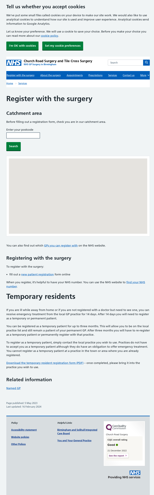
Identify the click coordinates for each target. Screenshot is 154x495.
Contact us (128, 75)
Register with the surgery (20, 75)
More (145, 75)
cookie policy (49, 35)
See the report (116, 455)
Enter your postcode (19, 129)
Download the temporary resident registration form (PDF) (44, 363)
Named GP (13, 388)
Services (112, 75)
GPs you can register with (61, 245)
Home (9, 83)
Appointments (75, 75)
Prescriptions (95, 75)
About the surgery (50, 75)
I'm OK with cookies (22, 45)
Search (13, 146)
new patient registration (37, 274)
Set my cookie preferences (62, 45)
